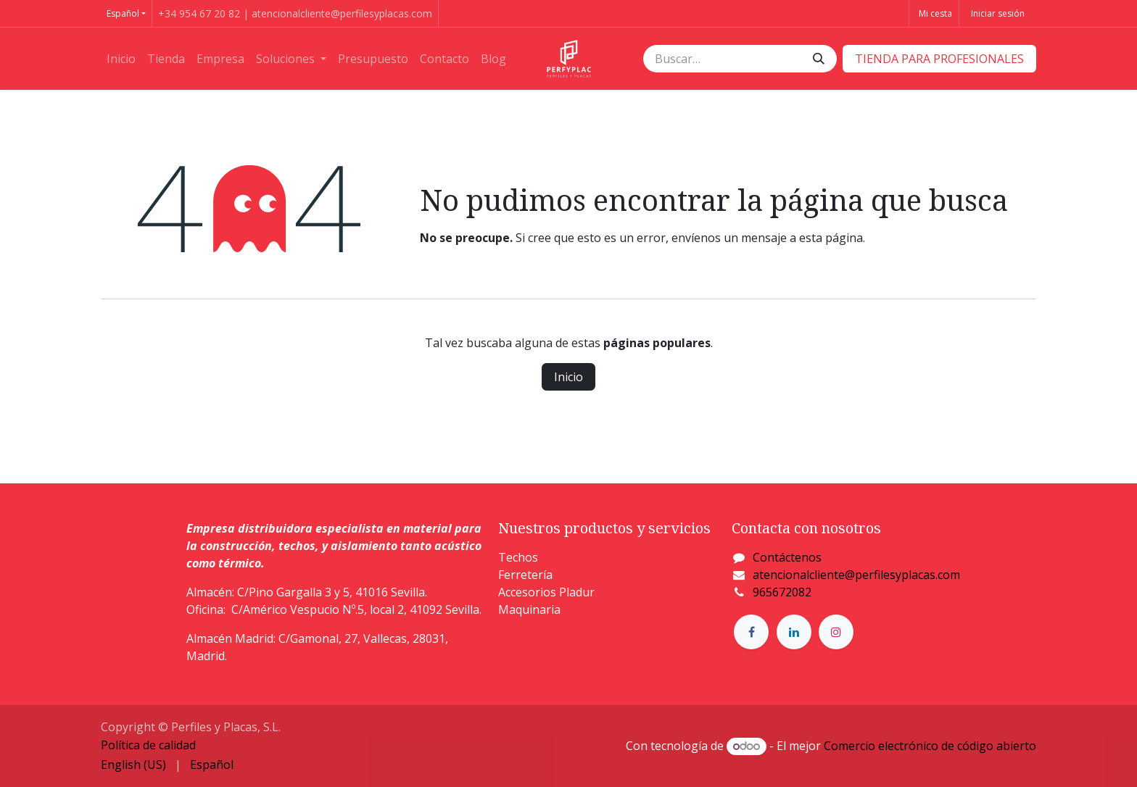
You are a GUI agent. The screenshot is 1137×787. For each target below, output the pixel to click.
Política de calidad (148, 745)
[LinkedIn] (794, 632)
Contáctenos (787, 557)
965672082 (782, 592)
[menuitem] (121, 58)
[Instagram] (836, 632)
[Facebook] (751, 632)
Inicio (568, 377)
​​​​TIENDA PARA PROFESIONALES (939, 59)
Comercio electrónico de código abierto (930, 746)
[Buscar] (819, 58)
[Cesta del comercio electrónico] (934, 13)
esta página (831, 238)
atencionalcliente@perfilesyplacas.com (856, 575)
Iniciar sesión (998, 13)
